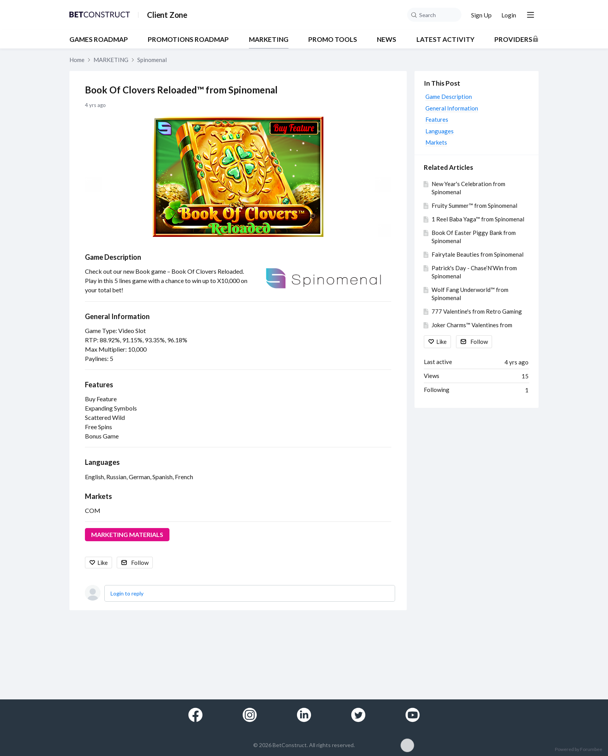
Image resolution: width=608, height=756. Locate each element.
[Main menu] (530, 15)
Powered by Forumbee (578, 749)
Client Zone (167, 14)
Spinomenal (152, 59)
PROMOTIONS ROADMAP (188, 39)
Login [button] (508, 15)
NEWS (386, 39)
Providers (513, 39)
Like (102, 562)
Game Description (113, 257)
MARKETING (268, 39)
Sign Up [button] (481, 15)
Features (99, 384)
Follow (140, 562)
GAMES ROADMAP (98, 39)
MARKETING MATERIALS (127, 534)
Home (77, 59)
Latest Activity (445, 39)
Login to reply (127, 593)
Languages (102, 462)
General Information (117, 316)
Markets (98, 496)
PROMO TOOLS (332, 39)
